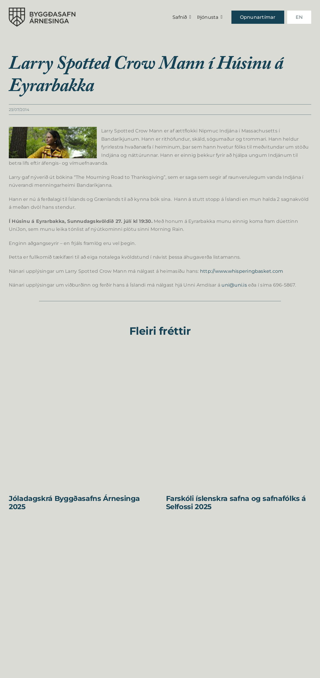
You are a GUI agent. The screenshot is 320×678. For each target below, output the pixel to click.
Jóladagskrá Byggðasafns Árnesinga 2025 (74, 502)
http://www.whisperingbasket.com (241, 271)
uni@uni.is (234, 285)
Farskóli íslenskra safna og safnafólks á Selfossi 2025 (236, 502)
